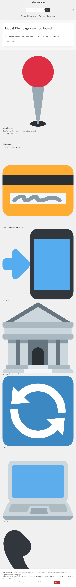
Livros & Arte (32, 16)
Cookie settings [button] (46, 582)
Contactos (51, 16)
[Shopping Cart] (73, 10)
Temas (23, 16)
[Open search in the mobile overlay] (38, 10)
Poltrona (42, 16)
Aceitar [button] (57, 582)
